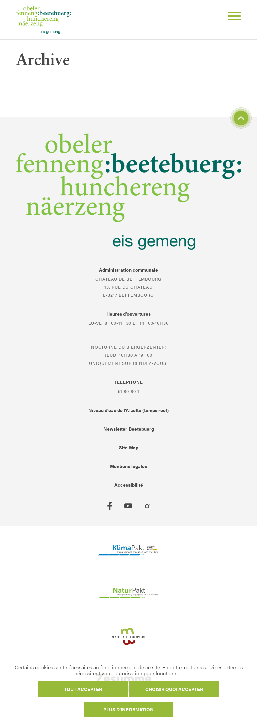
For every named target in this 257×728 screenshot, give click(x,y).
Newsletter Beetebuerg (128, 428)
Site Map (128, 447)
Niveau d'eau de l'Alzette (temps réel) (128, 410)
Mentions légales (128, 466)
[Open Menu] (231, 17)
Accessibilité (128, 484)
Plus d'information (128, 709)
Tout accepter (83, 689)
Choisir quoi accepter (174, 689)
